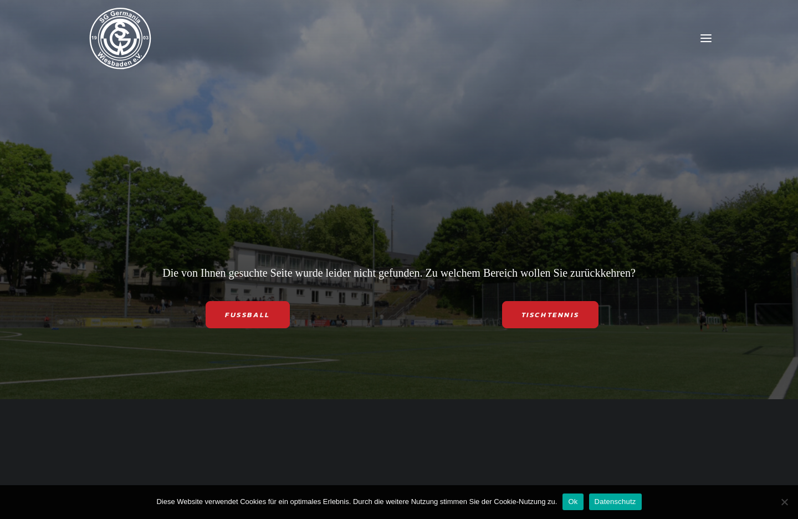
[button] (706, 38)
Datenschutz (615, 501)
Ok (572, 501)
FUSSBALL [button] (247, 314)
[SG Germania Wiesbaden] (120, 38)
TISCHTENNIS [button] (550, 314)
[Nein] (784, 501)
